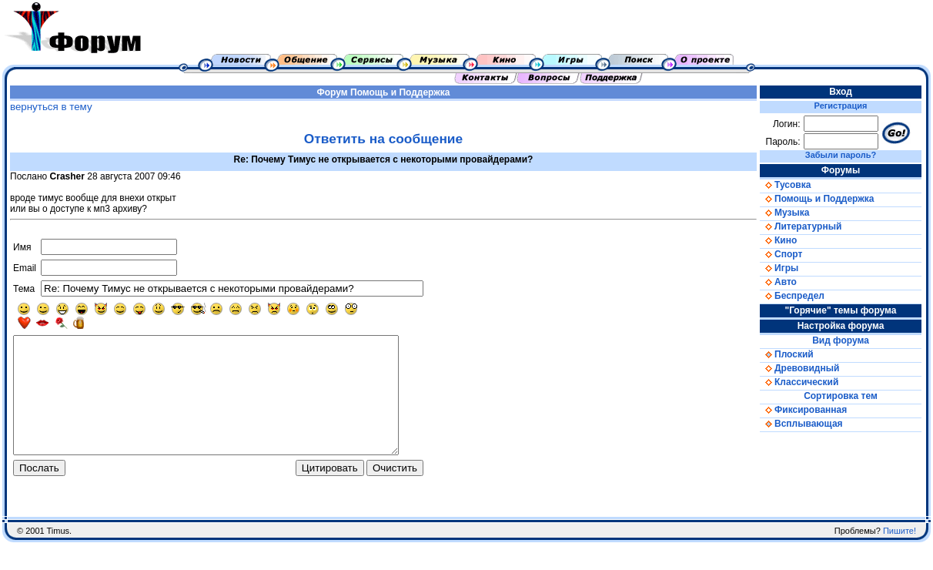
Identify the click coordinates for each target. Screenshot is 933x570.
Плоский (787, 354)
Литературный (800, 226)
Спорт (781, 254)
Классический (799, 382)
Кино (778, 240)
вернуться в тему (51, 106)
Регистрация (841, 105)
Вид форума (840, 340)
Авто (778, 282)
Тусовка (785, 184)
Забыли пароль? (840, 154)
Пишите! (899, 558)
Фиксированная (803, 409)
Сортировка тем (841, 396)
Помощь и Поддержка (400, 92)
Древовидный (799, 368)
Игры (779, 268)
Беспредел (792, 295)
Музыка (784, 212)
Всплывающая (801, 423)
